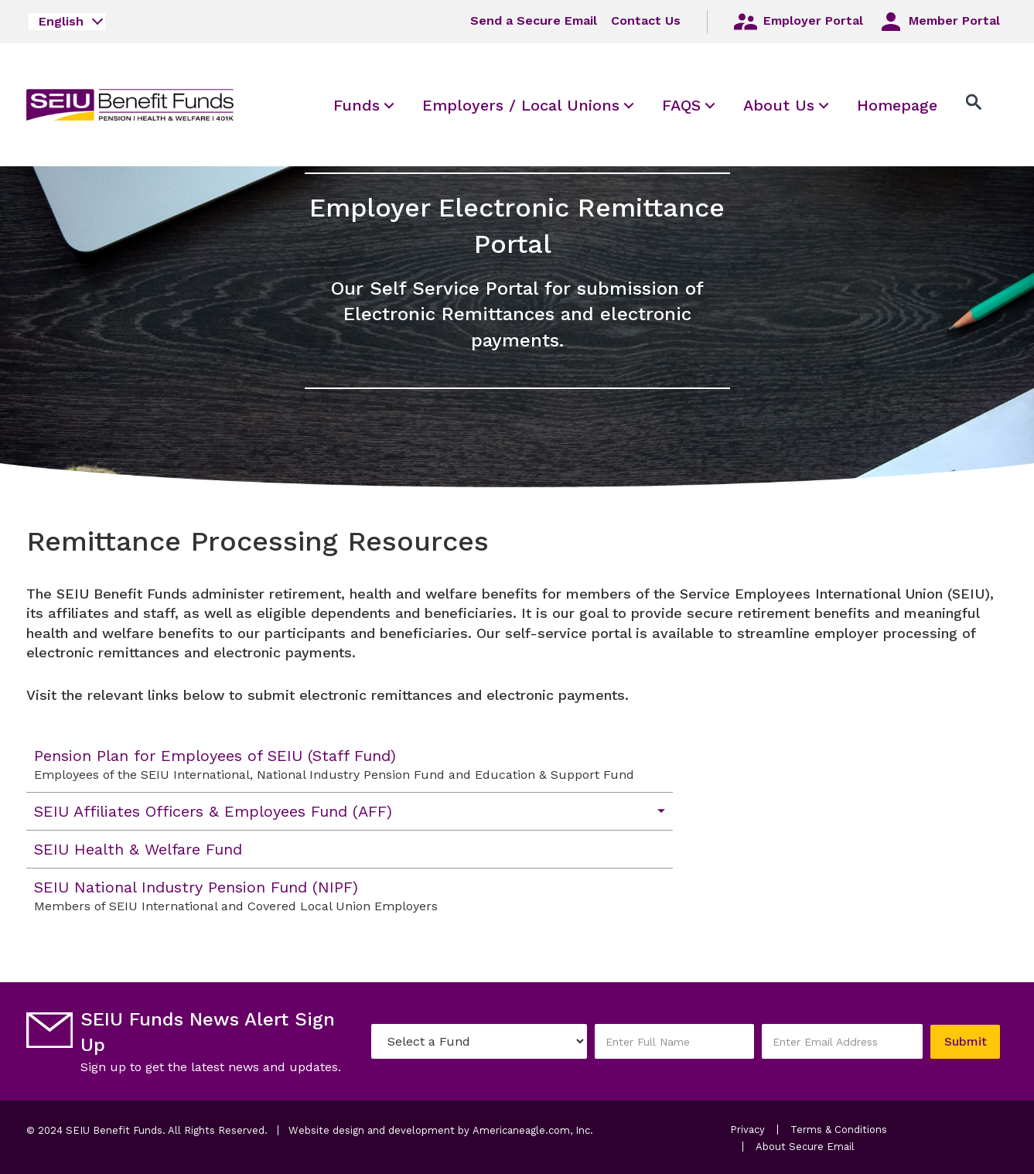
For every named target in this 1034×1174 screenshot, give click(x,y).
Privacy (747, 1130)
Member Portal (938, 22)
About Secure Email (805, 1147)
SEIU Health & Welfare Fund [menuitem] (138, 849)
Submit (965, 1041)
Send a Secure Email (533, 20)
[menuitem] (356, 105)
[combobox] (67, 21)
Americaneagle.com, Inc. (533, 1130)
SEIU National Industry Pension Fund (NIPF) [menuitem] (342, 896)
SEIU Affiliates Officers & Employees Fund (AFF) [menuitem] (213, 811)
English (61, 21)
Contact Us (646, 20)
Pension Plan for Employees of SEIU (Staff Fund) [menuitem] (342, 764)
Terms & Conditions (838, 1130)
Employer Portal (797, 22)
